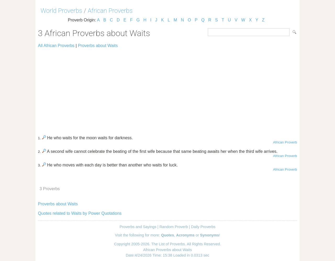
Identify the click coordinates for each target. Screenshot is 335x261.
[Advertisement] (167, 89)
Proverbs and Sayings (138, 227)
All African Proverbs (56, 45)
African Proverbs (110, 10)
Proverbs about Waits (98, 45)
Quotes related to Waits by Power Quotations (80, 213)
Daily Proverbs (203, 227)
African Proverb (285, 142)
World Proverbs (61, 10)
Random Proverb (173, 227)
